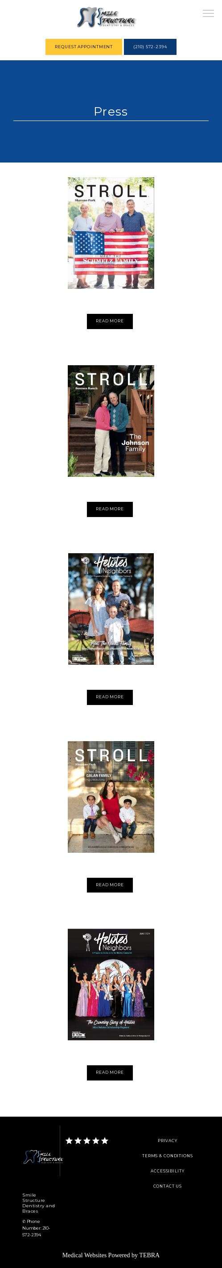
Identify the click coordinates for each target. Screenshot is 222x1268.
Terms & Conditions (167, 1156)
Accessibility (167, 1171)
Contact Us (167, 1186)
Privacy (167, 1141)
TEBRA (149, 1255)
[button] (209, 14)
